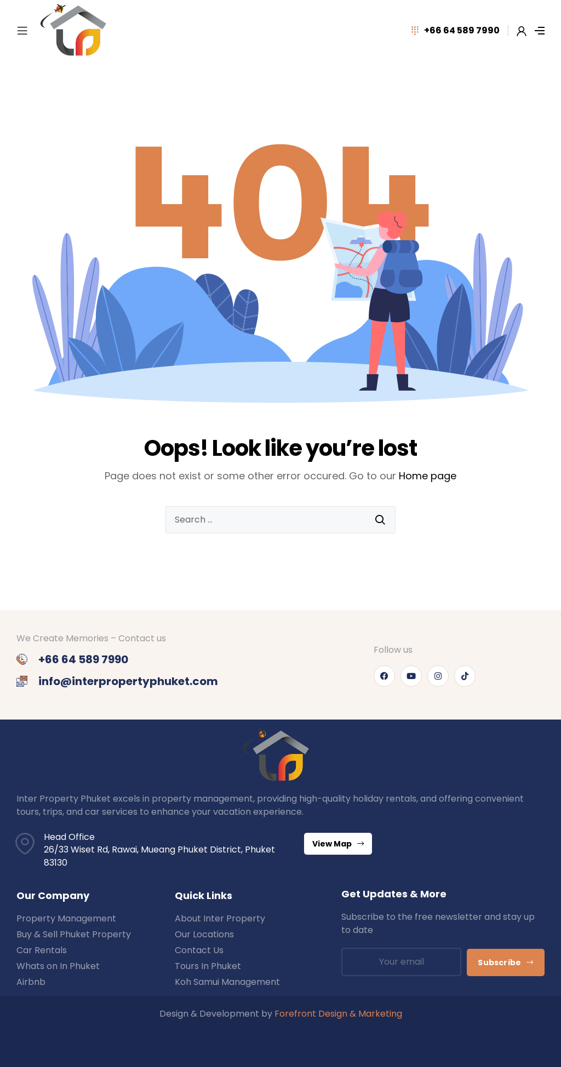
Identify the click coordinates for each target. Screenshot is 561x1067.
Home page (427, 476)
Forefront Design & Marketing (338, 1013)
